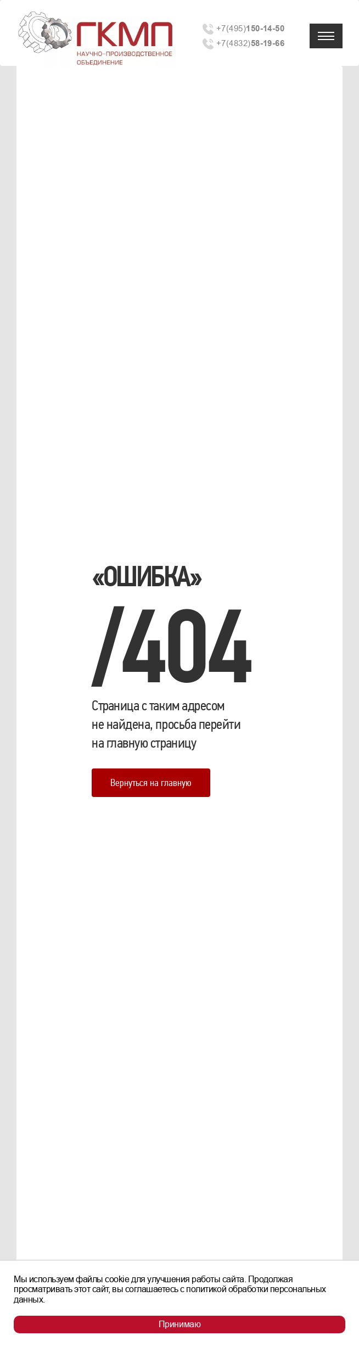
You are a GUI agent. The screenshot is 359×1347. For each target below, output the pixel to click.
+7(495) (250, 28)
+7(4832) (250, 43)
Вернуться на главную (151, 782)
